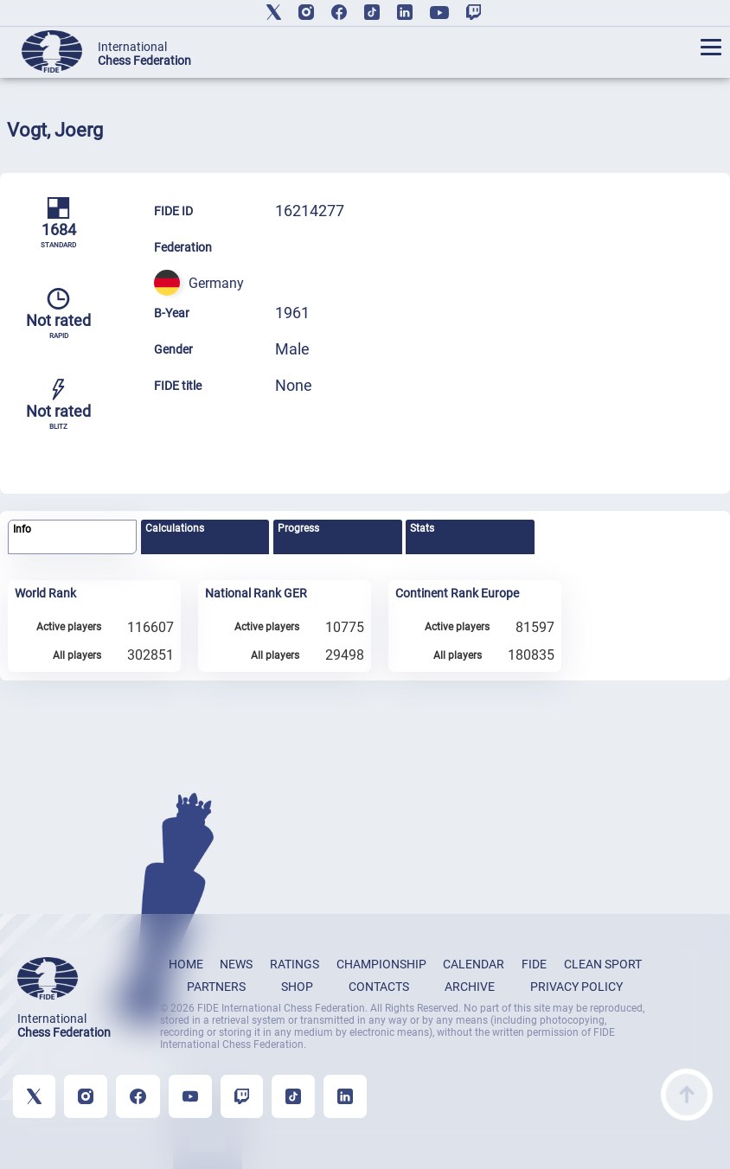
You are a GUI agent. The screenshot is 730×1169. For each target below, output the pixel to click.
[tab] (72, 537)
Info (22, 529)
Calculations (174, 528)
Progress (298, 528)
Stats (422, 528)
